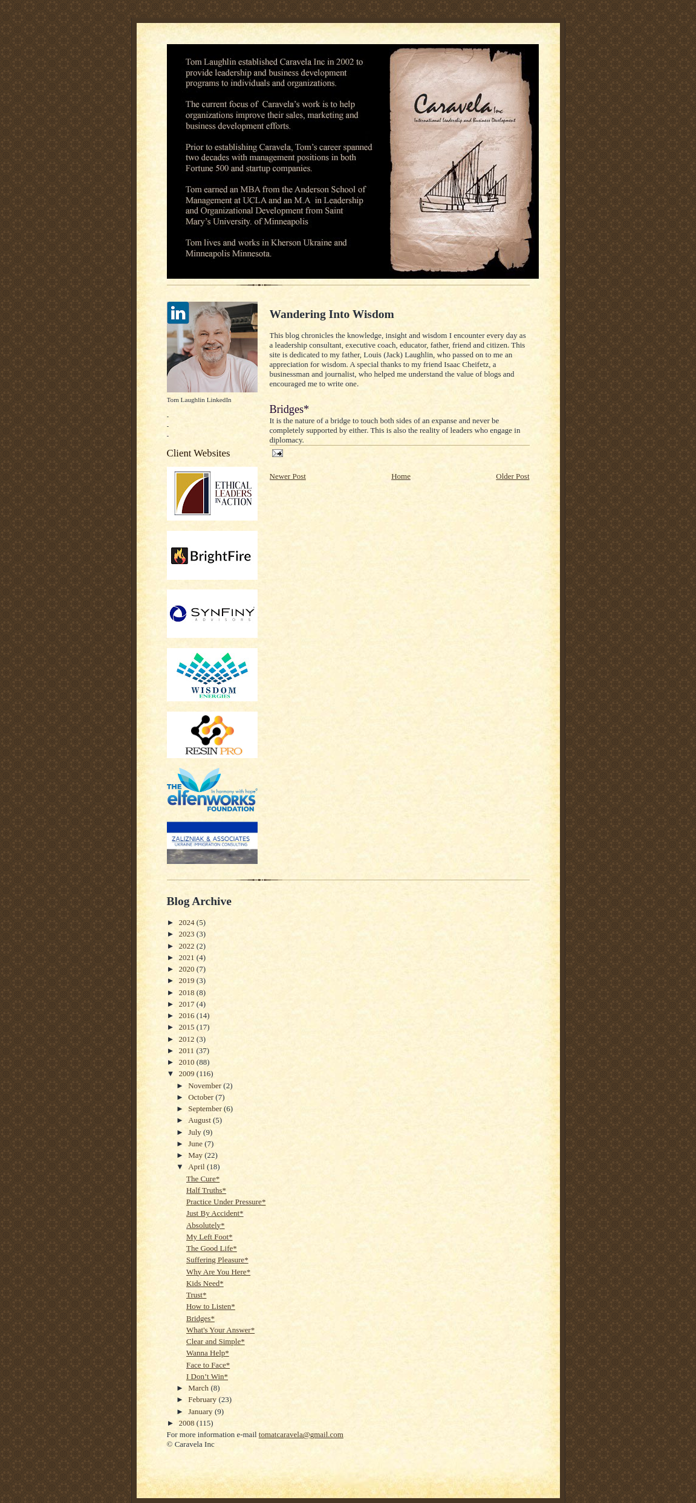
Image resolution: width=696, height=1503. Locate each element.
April (197, 1166)
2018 (188, 992)
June (196, 1143)
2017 (188, 1003)
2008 (188, 1422)
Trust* (196, 1294)
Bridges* (200, 1318)
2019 (188, 980)
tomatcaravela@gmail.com (301, 1434)
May (196, 1155)
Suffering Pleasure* (217, 1259)
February (203, 1399)
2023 (188, 933)
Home (401, 476)
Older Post (512, 476)
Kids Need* (205, 1283)
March (199, 1387)
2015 (188, 1026)
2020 (188, 968)
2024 (188, 922)
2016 (188, 1015)
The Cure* (203, 1178)
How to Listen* (210, 1306)
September (206, 1108)
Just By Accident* (215, 1213)
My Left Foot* (209, 1236)
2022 (188, 945)
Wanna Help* (207, 1352)
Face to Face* (208, 1364)
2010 (188, 1061)
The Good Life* (211, 1248)
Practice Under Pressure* (225, 1201)
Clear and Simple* (215, 1341)
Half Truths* (206, 1190)
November (205, 1085)
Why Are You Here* (218, 1271)
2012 (188, 1039)
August (200, 1120)
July (195, 1132)
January (201, 1411)
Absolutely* (205, 1225)
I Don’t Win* (207, 1376)
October (201, 1097)
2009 (188, 1073)
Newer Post (288, 476)
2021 (188, 957)
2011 (188, 1050)
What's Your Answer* (220, 1329)
